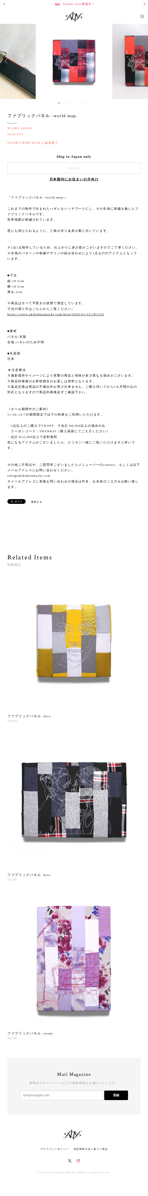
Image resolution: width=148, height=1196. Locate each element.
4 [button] (68, 103)
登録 (116, 1095)
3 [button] (65, 103)
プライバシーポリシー (54, 1149)
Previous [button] (7, 61)
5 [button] (71, 103)
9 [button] (83, 103)
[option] (74, 61)
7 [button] (77, 103)
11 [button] (89, 103)
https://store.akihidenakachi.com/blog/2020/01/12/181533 (55, 314)
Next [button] (140, 61)
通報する (36, 502)
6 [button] (74, 103)
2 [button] (62, 103)
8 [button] (80, 103)
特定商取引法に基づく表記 (91, 1149)
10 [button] (86, 103)
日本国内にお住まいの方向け (74, 179)
